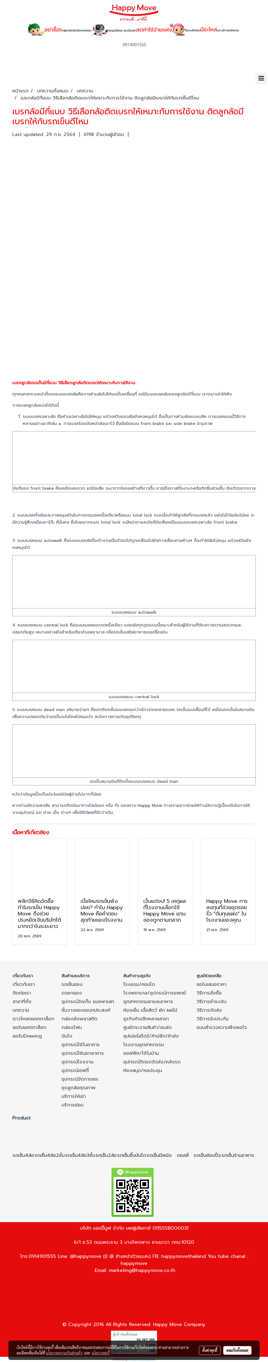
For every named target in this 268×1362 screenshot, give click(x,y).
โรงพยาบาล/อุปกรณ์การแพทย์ (154, 993)
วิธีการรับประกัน (212, 1018)
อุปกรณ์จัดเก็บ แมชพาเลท (88, 1001)
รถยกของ (72, 993)
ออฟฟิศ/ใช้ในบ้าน (141, 1053)
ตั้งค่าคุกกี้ (209, 1350)
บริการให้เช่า (74, 1096)
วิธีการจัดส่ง (209, 1010)
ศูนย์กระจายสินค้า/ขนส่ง (147, 1027)
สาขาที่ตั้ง (22, 1001)
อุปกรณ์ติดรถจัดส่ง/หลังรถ (152, 1061)
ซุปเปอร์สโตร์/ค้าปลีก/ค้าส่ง (151, 1036)
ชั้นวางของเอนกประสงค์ (86, 1010)
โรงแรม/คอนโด (139, 984)
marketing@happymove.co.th (142, 1270)
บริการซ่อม (72, 1105)
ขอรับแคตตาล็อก (29, 1027)
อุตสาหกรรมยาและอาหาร (148, 1001)
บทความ (21, 1010)
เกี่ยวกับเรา (24, 984)
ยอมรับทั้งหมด (237, 1350)
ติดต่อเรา (22, 993)
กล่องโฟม (72, 1027)
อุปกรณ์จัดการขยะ (80, 1079)
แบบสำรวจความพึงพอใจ (222, 1027)
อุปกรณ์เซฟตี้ (75, 1070)
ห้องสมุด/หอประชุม (142, 1070)
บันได (67, 1036)
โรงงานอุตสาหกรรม (143, 1044)
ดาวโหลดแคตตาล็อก (33, 1018)
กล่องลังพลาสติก (79, 1018)
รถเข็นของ (72, 984)
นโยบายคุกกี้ (101, 1353)
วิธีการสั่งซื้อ (209, 993)
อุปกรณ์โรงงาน (77, 1061)
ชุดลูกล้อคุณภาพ (79, 1087)
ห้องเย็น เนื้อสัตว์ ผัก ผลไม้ (150, 1010)
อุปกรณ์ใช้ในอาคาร (81, 1044)
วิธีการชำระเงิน (211, 1001)
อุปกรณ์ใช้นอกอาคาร (83, 1053)
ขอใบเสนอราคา (211, 984)
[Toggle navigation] (261, 78)
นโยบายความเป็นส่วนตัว (64, 1353)
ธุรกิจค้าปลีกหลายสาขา (146, 1018)
